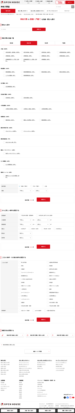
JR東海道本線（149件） (65, 52)
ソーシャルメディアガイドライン (62, 403)
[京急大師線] (22, 98)
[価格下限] (25, 190)
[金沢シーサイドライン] (4, 153)
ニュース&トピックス (5, 386)
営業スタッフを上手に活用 (24, 372)
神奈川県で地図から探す (62, 335)
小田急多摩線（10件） (47, 108)
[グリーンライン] (22, 131)
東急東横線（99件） (10, 71)
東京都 (11, 43)
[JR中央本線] (22, 52)
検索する (39, 29)
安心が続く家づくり (23, 366)
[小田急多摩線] (40, 109)
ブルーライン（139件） (11, 131)
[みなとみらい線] (4, 142)
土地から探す (3, 366)
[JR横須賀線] (58, 56)
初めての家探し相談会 (23, 374)
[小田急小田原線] (4, 109)
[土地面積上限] (42, 220)
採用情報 (2, 390)
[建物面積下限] (25, 224)
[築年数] (25, 237)
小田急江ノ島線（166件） (30, 108)
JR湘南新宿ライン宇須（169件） (12, 60)
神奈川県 (21, 384)
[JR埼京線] (40, 52)
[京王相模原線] (4, 87)
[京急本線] (4, 98)
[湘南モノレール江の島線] (4, 176)
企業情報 (3, 380)
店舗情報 (21, 380)
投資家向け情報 (40, 382)
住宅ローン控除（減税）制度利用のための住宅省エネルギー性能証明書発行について (56, 407)
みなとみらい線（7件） (11, 142)
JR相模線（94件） (46, 59)
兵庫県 (20, 396)
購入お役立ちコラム (41, 364)
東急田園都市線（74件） (29, 71)
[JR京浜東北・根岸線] (4, 52)
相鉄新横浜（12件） (46, 120)
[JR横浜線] (40, 56)
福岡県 (20, 397)
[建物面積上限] (42, 224)
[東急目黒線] (40, 72)
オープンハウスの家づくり (61, 362)
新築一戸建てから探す (5, 362)
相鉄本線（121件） (10, 120)
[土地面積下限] (25, 220)
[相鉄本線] (4, 120)
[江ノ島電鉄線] (4, 165)
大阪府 (20, 394)
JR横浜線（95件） (46, 55)
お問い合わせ (50, 405)
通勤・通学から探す (67, 410)
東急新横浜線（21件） (29, 75)
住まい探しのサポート (23, 10)
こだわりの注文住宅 (60, 370)
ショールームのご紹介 (60, 368)
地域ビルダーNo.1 (59, 364)
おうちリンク (40, 392)
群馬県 (20, 390)
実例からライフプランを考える (25, 368)
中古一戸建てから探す (5, 364)
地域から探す (10, 410)
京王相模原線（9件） (11, 86)
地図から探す (48, 410)
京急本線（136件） (10, 97)
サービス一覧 (3, 384)
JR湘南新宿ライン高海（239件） (30, 60)
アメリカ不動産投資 (41, 390)
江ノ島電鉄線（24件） (11, 164)
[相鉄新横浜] (40, 120)
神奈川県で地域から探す (12, 335)
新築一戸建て (40, 386)
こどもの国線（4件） (11, 75)
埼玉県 (46, 43)
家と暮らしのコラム (41, 362)
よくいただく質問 (42, 405)
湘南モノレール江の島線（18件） (12, 176)
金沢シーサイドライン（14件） (13, 153)
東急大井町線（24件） (64, 71)
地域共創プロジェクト (41, 396)
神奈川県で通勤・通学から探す (37, 335)
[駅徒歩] (25, 233)
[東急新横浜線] (22, 75)
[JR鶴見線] (22, 56)
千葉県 (63, 43)
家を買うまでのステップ (24, 364)
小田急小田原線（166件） (12, 108)
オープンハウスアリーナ (42, 394)
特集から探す (3, 374)
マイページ (66, 10)
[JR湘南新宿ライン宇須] (4, 60)
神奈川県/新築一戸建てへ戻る (9, 344)
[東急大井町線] (58, 72)
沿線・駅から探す (29, 410)
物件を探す (8, 10)
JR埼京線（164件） (46, 52)
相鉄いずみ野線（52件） (29, 120)
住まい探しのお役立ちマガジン (37, 10)
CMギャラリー (4, 388)
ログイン (70, 2)
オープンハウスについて (52, 10)
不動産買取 (39, 384)
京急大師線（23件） (28, 97)
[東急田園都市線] (22, 72)
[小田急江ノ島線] (22, 109)
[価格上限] (41, 190)
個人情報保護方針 (49, 403)
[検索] (72, 6)
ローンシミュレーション (24, 362)
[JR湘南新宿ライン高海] (22, 60)
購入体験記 (39, 366)
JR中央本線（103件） (29, 52)
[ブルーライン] (4, 131)
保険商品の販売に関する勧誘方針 (67, 405)
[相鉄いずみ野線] (22, 120)
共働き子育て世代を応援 (24, 370)
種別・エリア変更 (41, 351)
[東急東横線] (4, 72)
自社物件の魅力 (59, 366)
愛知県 (20, 392)
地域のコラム (40, 368)
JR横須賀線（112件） (64, 55)
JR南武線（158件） (10, 55)
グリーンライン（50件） (29, 131)
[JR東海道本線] (58, 52)
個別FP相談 (21, 376)
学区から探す (3, 372)
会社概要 (2, 382)
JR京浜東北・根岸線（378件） (13, 52)
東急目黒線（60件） (46, 71)
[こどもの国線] (4, 75)
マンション (39, 388)
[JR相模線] (40, 60)
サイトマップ (42, 403)
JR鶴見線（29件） (28, 55)
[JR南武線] (4, 56)
